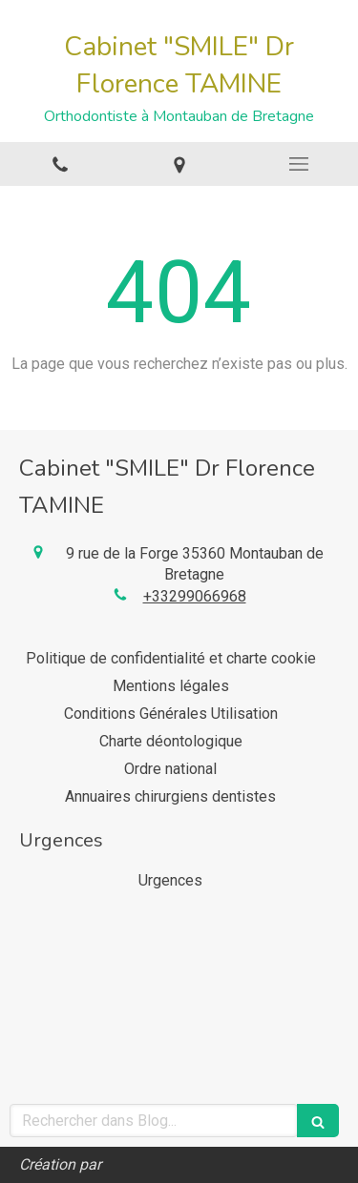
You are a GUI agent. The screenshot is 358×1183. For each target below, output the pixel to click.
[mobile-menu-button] (298, 164)
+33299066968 (194, 596)
